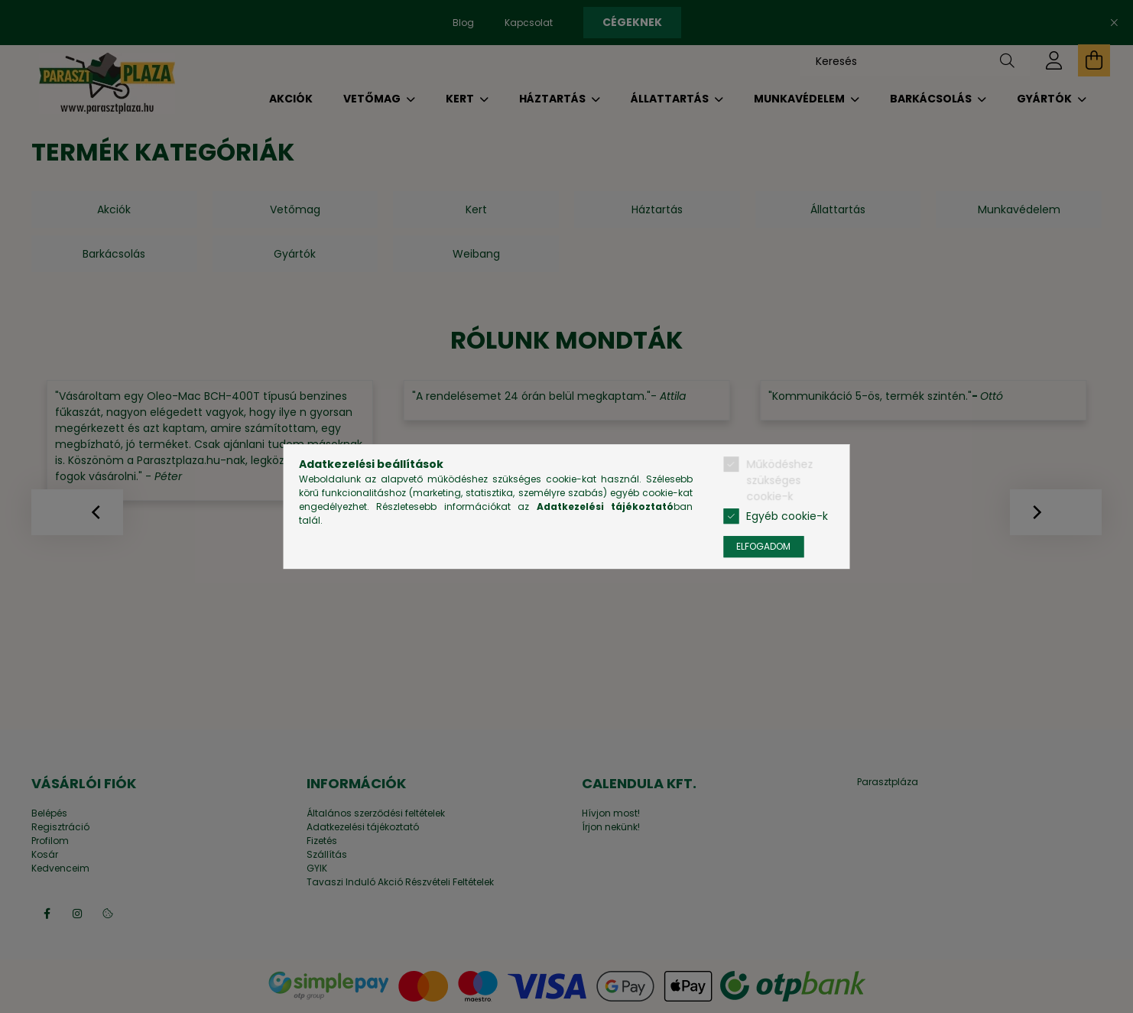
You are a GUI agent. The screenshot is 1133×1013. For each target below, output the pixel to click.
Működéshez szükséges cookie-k (779, 480)
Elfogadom (763, 546)
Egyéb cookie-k (787, 516)
